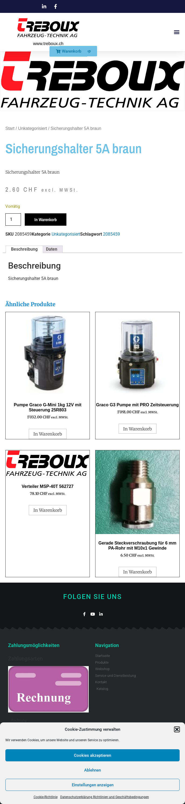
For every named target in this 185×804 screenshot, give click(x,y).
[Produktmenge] (13, 219)
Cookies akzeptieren (92, 755)
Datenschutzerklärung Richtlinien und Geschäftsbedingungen (104, 797)
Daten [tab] (51, 249)
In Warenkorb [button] (47, 434)
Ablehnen (92, 770)
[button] (177, 729)
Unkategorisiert (32, 128)
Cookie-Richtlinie (46, 797)
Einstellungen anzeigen (92, 785)
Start (10, 128)
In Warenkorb (45, 219)
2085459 (111, 234)
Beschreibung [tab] (24, 249)
